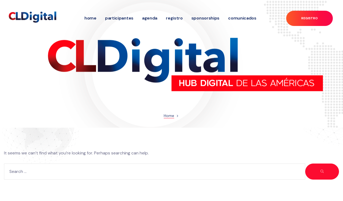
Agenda (149, 18)
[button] (309, 18)
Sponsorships (205, 18)
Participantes (119, 18)
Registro (174, 18)
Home (90, 18)
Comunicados (242, 18)
